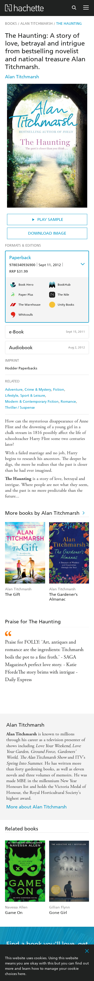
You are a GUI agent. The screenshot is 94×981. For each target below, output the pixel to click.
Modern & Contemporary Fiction (32, 401)
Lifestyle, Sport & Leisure (25, 395)
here (21, 974)
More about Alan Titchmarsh (36, 807)
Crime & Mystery (38, 389)
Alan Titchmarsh (22, 77)
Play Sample (47, 219)
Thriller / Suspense (20, 407)
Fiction (58, 389)
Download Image (47, 233)
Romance (68, 401)
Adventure (14, 389)
